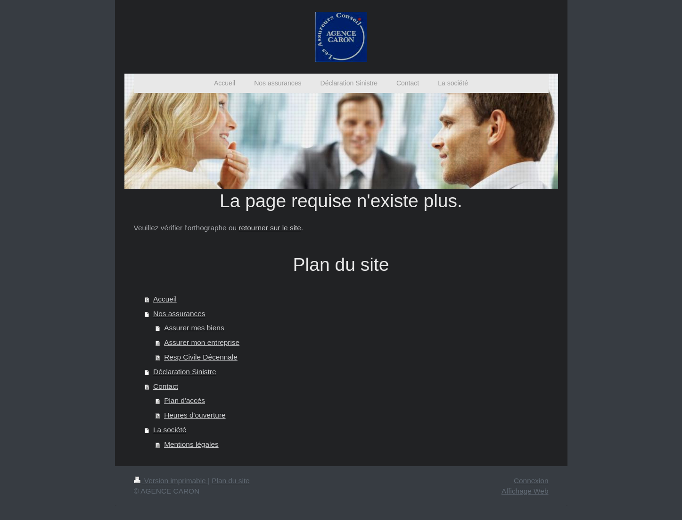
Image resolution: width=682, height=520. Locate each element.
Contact (165, 386)
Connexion (531, 481)
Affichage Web (525, 491)
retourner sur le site (269, 228)
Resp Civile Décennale (201, 357)
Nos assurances (179, 314)
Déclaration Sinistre (184, 372)
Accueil (165, 299)
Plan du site (230, 481)
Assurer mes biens (194, 328)
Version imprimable (171, 481)
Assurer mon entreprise (201, 342)
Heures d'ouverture (194, 415)
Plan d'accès (184, 400)
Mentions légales (191, 444)
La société (169, 430)
